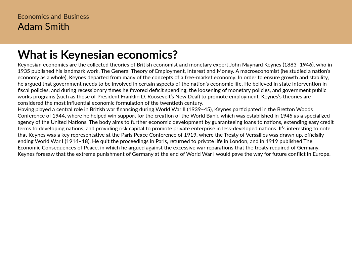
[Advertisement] (176, 220)
